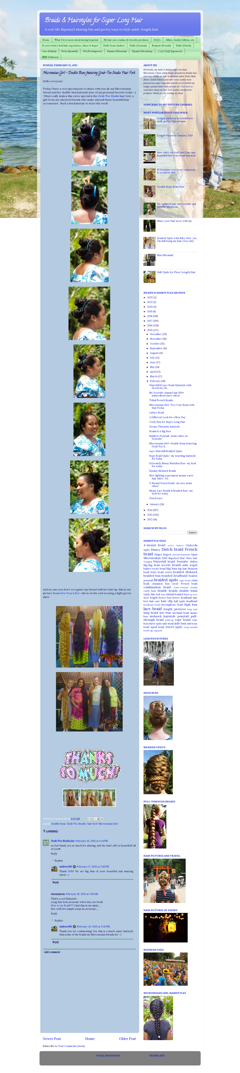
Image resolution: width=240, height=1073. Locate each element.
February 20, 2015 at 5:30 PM (93, 926)
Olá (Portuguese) (92, 51)
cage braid (184, 580)
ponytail (183, 616)
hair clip (167, 601)
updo (178, 627)
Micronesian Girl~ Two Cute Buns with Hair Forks (171, 406)
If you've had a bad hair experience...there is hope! (70, 45)
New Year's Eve (70, 593)
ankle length (189, 565)
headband (191, 601)
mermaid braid (180, 612)
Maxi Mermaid (165, 255)
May (152, 367)
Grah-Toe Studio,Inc (62, 840)
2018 (150, 316)
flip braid (193, 594)
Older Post (127, 1039)
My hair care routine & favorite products (126, 39)
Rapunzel (173, 558)
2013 (150, 514)
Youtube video (187, 561)
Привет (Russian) (117, 51)
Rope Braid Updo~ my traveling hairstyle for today (172, 457)
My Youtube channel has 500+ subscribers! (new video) (166, 394)
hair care (154, 601)
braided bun (152, 576)
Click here (185, 86)
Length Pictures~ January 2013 (175, 135)
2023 (150, 302)
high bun (190, 604)
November (156, 338)
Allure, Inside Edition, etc (180, 39)
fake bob (155, 594)
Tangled (148, 561)
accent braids (171, 565)
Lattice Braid (156, 412)
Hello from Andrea (113, 45)
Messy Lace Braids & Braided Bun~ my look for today (171, 492)
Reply (54, 853)
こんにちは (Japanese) (170, 51)
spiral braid (157, 627)
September (156, 348)
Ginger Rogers (162, 554)
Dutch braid (172, 549)
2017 (150, 320)
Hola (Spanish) (70, 51)
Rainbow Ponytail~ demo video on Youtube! (168, 437)
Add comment (52, 952)
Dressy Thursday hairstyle (164, 426)
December (156, 334)
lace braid (153, 608)
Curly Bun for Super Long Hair (167, 421)
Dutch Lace (156, 498)
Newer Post (52, 1039)
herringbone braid (172, 604)
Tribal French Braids (161, 400)
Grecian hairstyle (181, 554)
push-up (169, 620)
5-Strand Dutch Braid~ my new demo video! (170, 485)
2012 (150, 519)
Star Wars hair (188, 558)
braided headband (175, 576)
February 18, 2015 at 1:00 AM (82, 894)
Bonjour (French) (161, 45)
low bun (165, 613)
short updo (155, 623)
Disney (155, 550)
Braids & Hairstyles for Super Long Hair (93, 21)
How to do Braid (60, 905)
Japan (194, 554)
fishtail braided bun (177, 594)
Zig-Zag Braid (152, 565)
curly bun (150, 590)
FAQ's (157, 39)
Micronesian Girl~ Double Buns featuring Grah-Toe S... (173, 445)
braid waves (165, 572)
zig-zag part (156, 630)
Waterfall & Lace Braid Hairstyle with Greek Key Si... (170, 387)
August (154, 353)
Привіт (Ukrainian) (142, 51)
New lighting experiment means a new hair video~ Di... (171, 477)
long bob (192, 609)
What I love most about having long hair (76, 39)
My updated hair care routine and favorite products (176, 205)
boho (153, 572)
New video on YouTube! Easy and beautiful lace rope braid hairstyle (176, 154)
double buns (58, 823)
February (155, 381)
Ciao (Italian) (49, 51)
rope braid (182, 620)
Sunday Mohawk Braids (162, 470)
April (153, 371)
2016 (150, 325)
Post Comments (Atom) (71, 1046)
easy (147, 594)
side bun (180, 623)
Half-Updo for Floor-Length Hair (176, 272)
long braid (151, 613)
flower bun (165, 597)
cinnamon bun (161, 583)
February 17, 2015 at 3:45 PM (93, 866)
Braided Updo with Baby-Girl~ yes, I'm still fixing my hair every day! (177, 240)
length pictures (175, 609)
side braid (168, 623)
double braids (168, 591)
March (154, 376)
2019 (150, 311)
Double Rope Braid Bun (170, 186)
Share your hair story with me (174, 221)
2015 (150, 330)
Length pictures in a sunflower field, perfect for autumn (175, 120)
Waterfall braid (164, 561)
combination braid (157, 587)
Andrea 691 (65, 866)
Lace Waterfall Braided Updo (165, 451)
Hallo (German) (138, 45)
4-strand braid (155, 545)
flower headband (182, 597)
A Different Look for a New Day (167, 417)
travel (170, 627)
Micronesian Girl (108, 823)
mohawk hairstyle (163, 616)
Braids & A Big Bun (160, 431)
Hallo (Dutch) (183, 45)
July (152, 357)
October (155, 343)
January (155, 504)
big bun (171, 568)
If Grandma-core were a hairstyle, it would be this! (176, 171)
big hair (182, 568)
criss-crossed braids (185, 587)
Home (45, 39)
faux (163, 594)
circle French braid (184, 583)
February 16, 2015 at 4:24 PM (92, 840)
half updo (179, 601)
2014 (150, 510)
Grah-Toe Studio (108, 96)
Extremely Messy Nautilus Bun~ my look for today (172, 465)
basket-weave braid (155, 568)
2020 (150, 306)
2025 (150, 297)
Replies (59, 860)
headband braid (152, 604)
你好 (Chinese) (50, 57)
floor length (151, 597)
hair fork (92, 823)
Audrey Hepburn (176, 545)
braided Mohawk (185, 572)
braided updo (166, 579)
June (153, 362)
